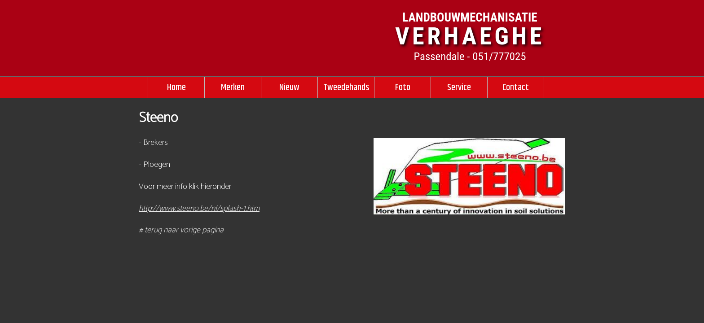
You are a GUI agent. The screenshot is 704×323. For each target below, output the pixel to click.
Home (176, 87)
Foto (402, 87)
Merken (233, 87)
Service (459, 87)
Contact (515, 87)
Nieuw (289, 87)
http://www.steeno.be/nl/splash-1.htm (199, 208)
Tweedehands (346, 87)
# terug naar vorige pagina (181, 230)
